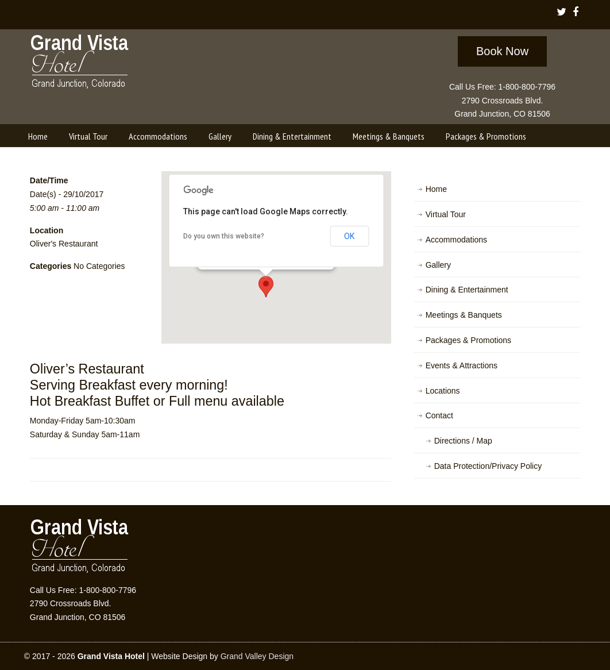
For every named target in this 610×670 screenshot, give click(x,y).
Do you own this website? (223, 236)
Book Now (502, 51)
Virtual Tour (446, 214)
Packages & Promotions (468, 340)
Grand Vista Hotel (80, 64)
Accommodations (456, 239)
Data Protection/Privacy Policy (488, 466)
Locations (443, 390)
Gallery (438, 264)
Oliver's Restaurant (64, 243)
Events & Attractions (461, 365)
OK (349, 236)
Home (436, 189)
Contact (439, 415)
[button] (265, 287)
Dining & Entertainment (467, 289)
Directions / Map (463, 440)
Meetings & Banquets (464, 314)
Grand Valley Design (257, 656)
